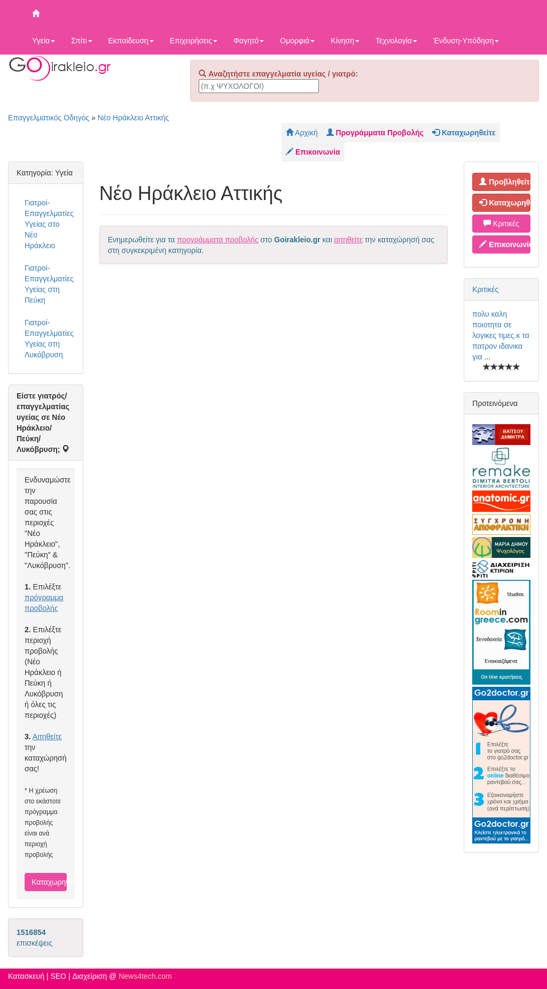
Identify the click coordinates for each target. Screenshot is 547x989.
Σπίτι (81, 40)
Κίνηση (345, 40)
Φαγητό (248, 40)
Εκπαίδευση (131, 40)
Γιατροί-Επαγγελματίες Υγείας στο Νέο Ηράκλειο (49, 224)
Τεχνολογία (396, 40)
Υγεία (43, 40)
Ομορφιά (297, 40)
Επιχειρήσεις (193, 40)
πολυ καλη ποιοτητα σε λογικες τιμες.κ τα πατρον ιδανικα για (500, 335)
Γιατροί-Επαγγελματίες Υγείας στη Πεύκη (49, 284)
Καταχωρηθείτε (49, 882)
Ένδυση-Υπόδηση (466, 40)
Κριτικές (501, 223)
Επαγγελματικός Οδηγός (48, 117)
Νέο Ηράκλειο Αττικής (133, 117)
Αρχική (302, 132)
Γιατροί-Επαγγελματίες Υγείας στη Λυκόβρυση (49, 338)
